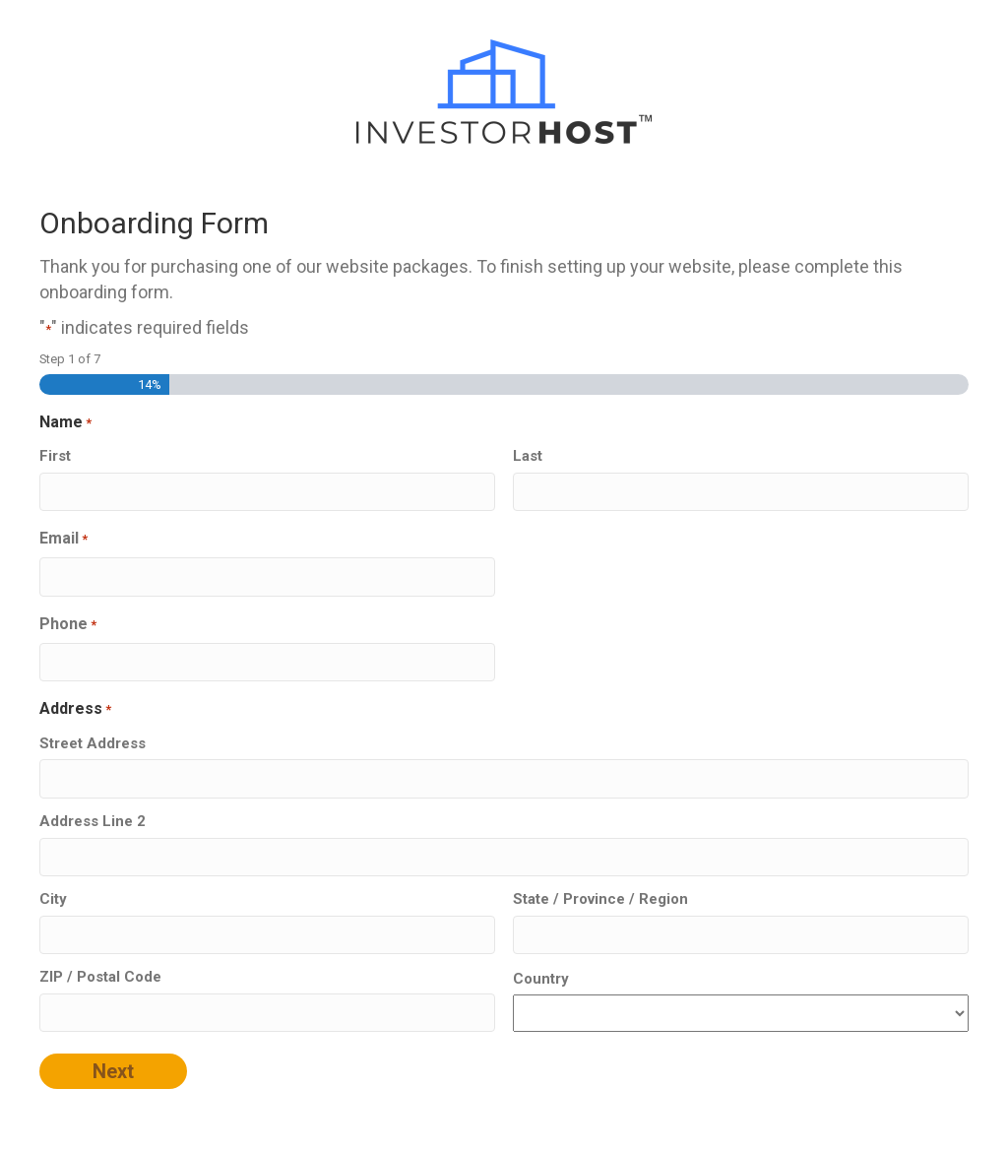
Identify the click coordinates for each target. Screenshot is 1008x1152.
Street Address (92, 743)
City (53, 899)
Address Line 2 (92, 821)
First (55, 456)
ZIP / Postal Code (100, 977)
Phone (67, 624)
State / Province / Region (600, 899)
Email (63, 539)
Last (527, 456)
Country (541, 979)
